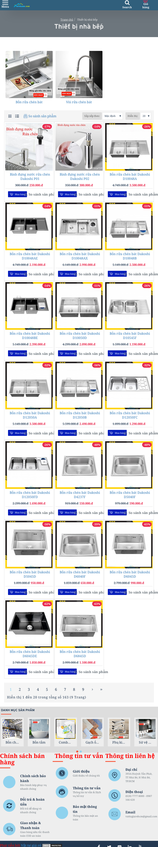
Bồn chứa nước (12, 735)
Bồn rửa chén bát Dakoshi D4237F (80, 491)
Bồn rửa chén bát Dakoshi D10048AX (80, 255)
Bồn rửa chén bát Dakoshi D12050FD (30, 491)
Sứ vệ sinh (145, 735)
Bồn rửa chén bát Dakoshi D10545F (130, 333)
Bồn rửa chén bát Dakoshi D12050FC (130, 412)
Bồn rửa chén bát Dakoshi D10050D (80, 333)
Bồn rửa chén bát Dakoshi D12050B (80, 412)
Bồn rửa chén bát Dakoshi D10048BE (30, 333)
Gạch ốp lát (92, 735)
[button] (17, 194)
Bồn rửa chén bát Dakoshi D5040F (130, 491)
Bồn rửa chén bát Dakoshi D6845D (80, 648)
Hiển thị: (133, 116)
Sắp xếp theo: (81, 116)
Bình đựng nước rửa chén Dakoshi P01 (30, 176)
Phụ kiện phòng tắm (119, 735)
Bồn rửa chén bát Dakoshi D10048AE (30, 255)
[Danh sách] (17, 116)
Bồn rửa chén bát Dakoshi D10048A (130, 176)
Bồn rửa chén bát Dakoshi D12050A (30, 412)
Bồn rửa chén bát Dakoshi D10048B (130, 255)
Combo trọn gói (65, 735)
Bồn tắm (39, 735)
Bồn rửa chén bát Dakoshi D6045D (130, 569)
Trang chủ (66, 20)
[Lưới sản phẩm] (9, 116)
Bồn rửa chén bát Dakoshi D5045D (30, 569)
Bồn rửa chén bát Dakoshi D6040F (80, 569)
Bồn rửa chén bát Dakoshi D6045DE (30, 648)
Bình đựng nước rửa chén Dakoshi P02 (80, 176)
